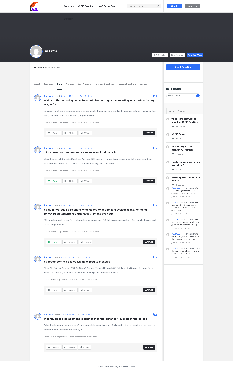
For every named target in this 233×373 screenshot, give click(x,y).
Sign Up (192, 6)
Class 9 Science (86, 257)
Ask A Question (183, 67)
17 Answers (178, 185)
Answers (70, 84)
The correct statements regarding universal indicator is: (80, 152)
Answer (149, 132)
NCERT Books (178, 134)
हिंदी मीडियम (68, 19)
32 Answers (178, 138)
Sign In (174, 6)
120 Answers (178, 126)
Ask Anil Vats (195, 55)
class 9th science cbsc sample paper (83, 279)
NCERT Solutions (86, 6)
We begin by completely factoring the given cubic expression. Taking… (185, 222)
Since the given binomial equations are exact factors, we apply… (185, 251)
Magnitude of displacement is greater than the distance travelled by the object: (95, 319)
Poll (155, 96)
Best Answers (84, 84)
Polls (59, 84)
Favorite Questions (127, 84)
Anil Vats (51, 51)
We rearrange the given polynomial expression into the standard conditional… (184, 206)
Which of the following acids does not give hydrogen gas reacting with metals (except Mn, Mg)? (100, 102)
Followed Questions (104, 84)
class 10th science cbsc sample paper (85, 122)
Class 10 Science (86, 96)
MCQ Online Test (106, 6)
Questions (69, 6)
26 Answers (178, 154)
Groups (143, 84)
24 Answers (178, 169)
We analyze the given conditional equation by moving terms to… (184, 191)
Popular (171, 111)
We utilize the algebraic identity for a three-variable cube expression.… (185, 236)
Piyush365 (175, 188)
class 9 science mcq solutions (56, 279)
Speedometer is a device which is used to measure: (77, 261)
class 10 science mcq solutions (56, 122)
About (37, 84)
